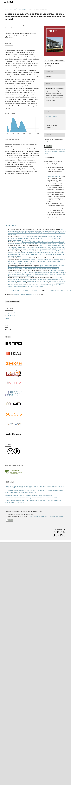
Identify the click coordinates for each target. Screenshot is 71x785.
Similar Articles (10, 226)
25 (45, 290)
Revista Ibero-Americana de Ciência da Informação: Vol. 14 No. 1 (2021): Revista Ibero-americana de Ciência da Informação (33, 268)
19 (34, 290)
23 (41, 290)
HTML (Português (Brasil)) (52, 65)
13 (23, 290)
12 (21, 290)
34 (61, 290)
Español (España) (10, 315)
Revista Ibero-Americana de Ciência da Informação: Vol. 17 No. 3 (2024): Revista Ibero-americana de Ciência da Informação (37, 248)
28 (50, 290)
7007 (51, 495)
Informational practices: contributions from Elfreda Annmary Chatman (43, 260)
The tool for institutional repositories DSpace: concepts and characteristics (35, 278)
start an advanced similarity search (23, 294)
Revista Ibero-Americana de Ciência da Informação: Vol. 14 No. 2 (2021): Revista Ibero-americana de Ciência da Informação (37, 233)
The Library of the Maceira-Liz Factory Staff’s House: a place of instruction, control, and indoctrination (36, 246)
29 (52, 290)
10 (18, 290)
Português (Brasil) (10, 313)
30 (54, 290)
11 (19, 290)
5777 (23, 502)
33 (59, 290)
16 (28, 290)
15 (27, 290)
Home (7, 9)
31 (55, 290)
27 (48, 290)
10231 (34, 492)
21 (37, 290)
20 (36, 290)
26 (46, 290)
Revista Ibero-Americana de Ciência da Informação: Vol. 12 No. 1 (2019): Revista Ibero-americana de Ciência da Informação (37, 242)
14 (25, 290)
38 (68, 290)
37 (66, 290)
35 (62, 290)
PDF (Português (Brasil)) (55, 60)
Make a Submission (12, 301)
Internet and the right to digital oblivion (34, 242)
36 (64, 290)
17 (30, 290)
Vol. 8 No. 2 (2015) (22, 9)
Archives (13, 9)
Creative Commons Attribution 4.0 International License (54, 151)
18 (32, 290)
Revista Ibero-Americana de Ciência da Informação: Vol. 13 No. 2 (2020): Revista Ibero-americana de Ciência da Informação (37, 280)
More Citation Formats (53, 104)
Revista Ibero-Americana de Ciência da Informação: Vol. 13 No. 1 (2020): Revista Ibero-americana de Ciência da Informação (36, 254)
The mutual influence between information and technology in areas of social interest (35, 230)
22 (39, 290)
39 (70, 290)
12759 (30, 488)
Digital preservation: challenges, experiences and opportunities (42, 236)
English (7, 318)
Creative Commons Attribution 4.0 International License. (46, 516)
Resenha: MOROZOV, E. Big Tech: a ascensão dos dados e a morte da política (27, 495)
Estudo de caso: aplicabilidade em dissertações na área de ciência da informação (29, 498)
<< (5, 290)
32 (57, 290)
